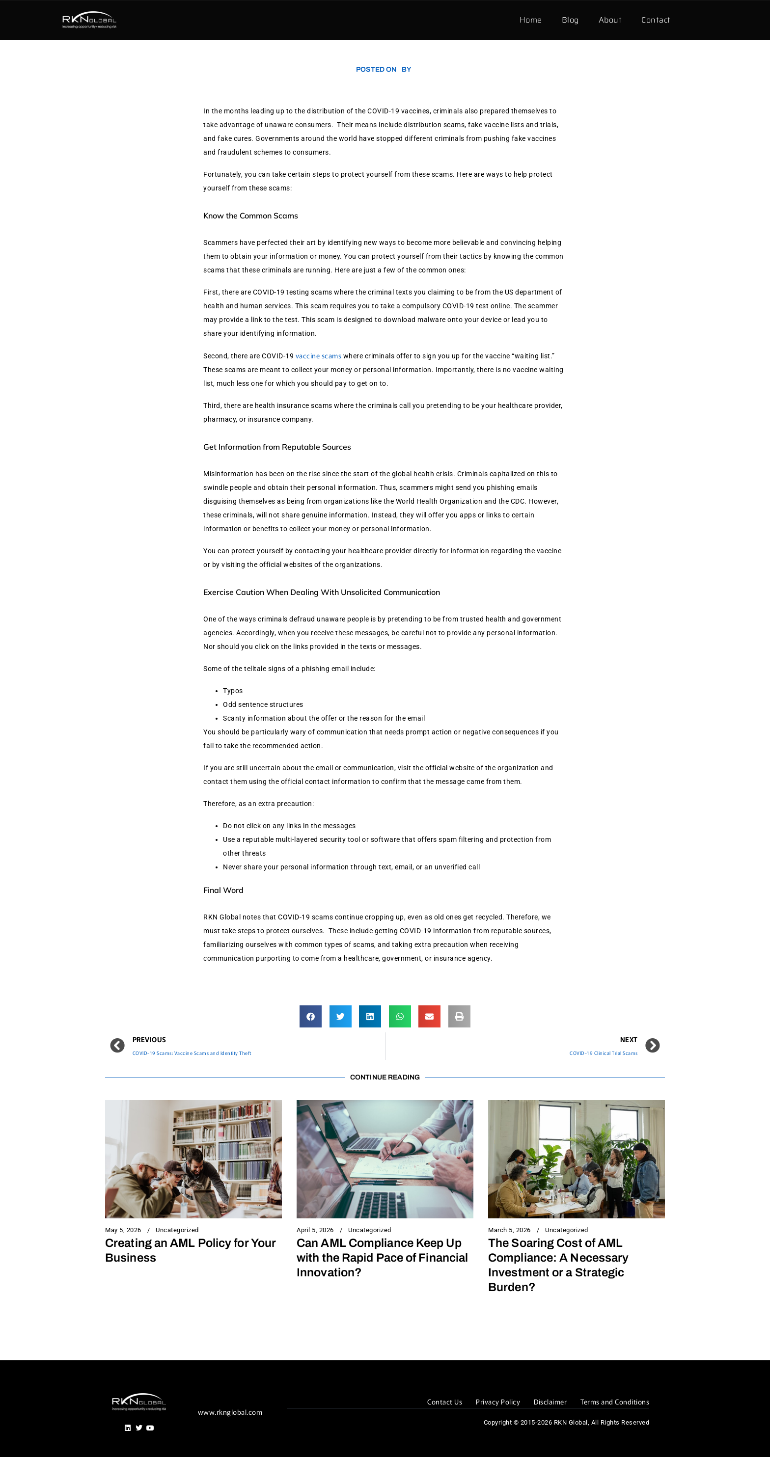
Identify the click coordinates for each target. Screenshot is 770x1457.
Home (531, 20)
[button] (311, 1016)
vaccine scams (319, 355)
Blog (570, 20)
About (610, 20)
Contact (656, 20)
